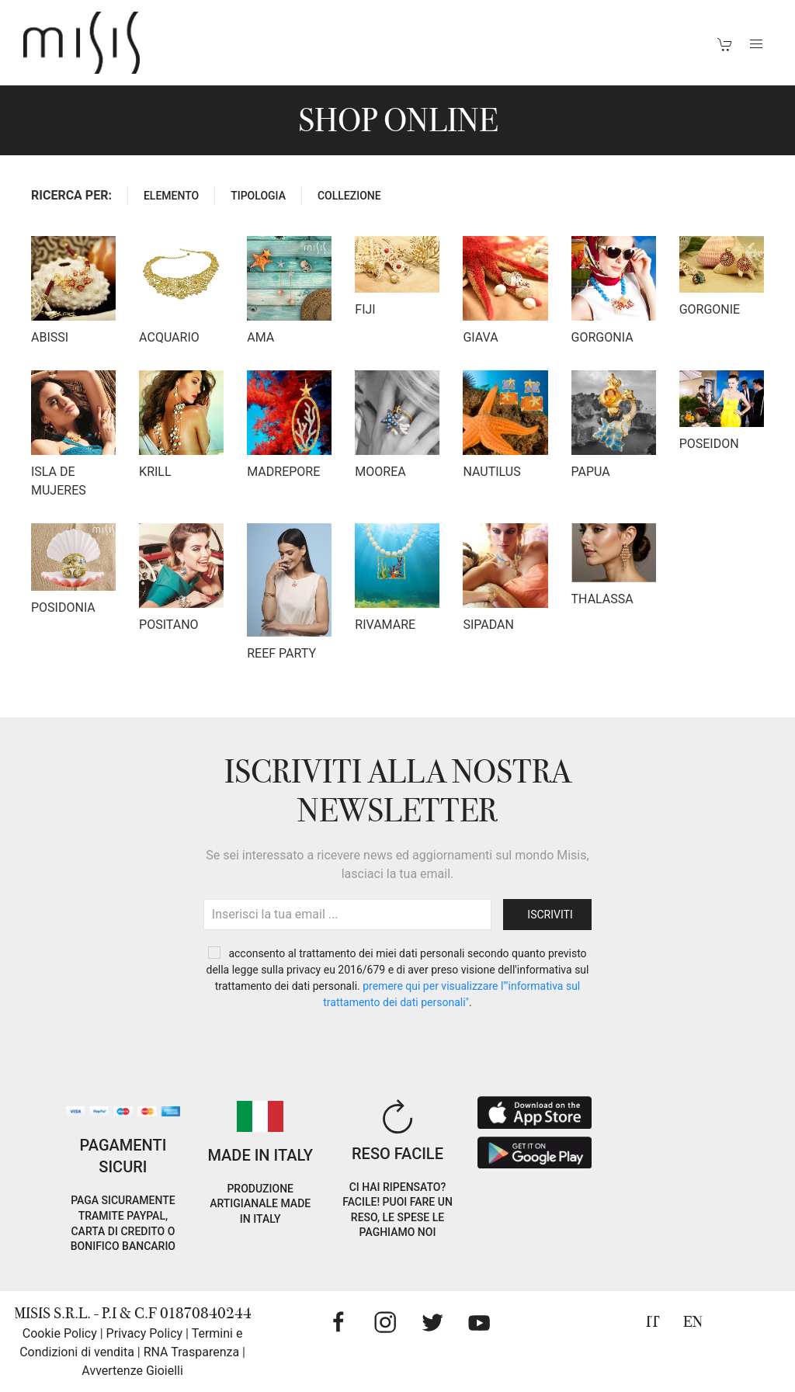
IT (653, 1322)
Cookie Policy (60, 1333)
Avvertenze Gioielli (132, 1370)
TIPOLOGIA (258, 195)
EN (693, 1322)
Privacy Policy (144, 1333)
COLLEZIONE (349, 195)
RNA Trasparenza (191, 1352)
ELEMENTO (171, 195)
